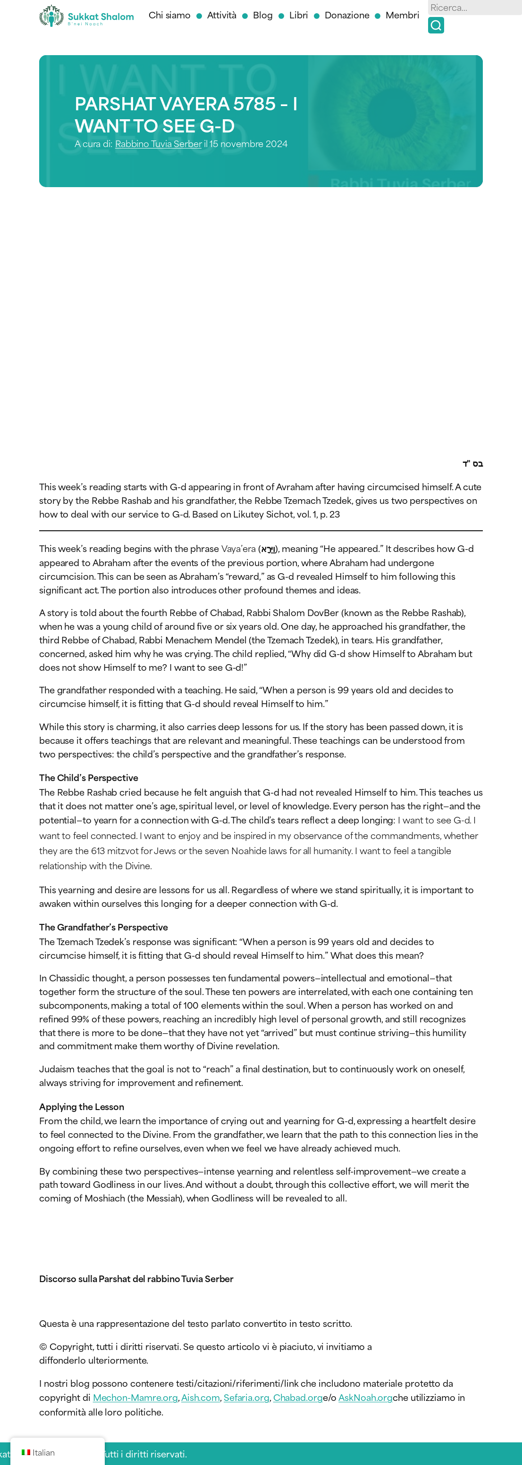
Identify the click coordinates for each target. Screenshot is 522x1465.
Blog (263, 14)
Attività (221, 14)
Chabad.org (298, 1397)
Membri (402, 14)
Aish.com (200, 1397)
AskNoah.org (365, 1397)
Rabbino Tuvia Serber (158, 143)
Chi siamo (170, 14)
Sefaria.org (246, 1397)
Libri (299, 14)
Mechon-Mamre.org (135, 1397)
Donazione (347, 14)
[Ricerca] (436, 25)
